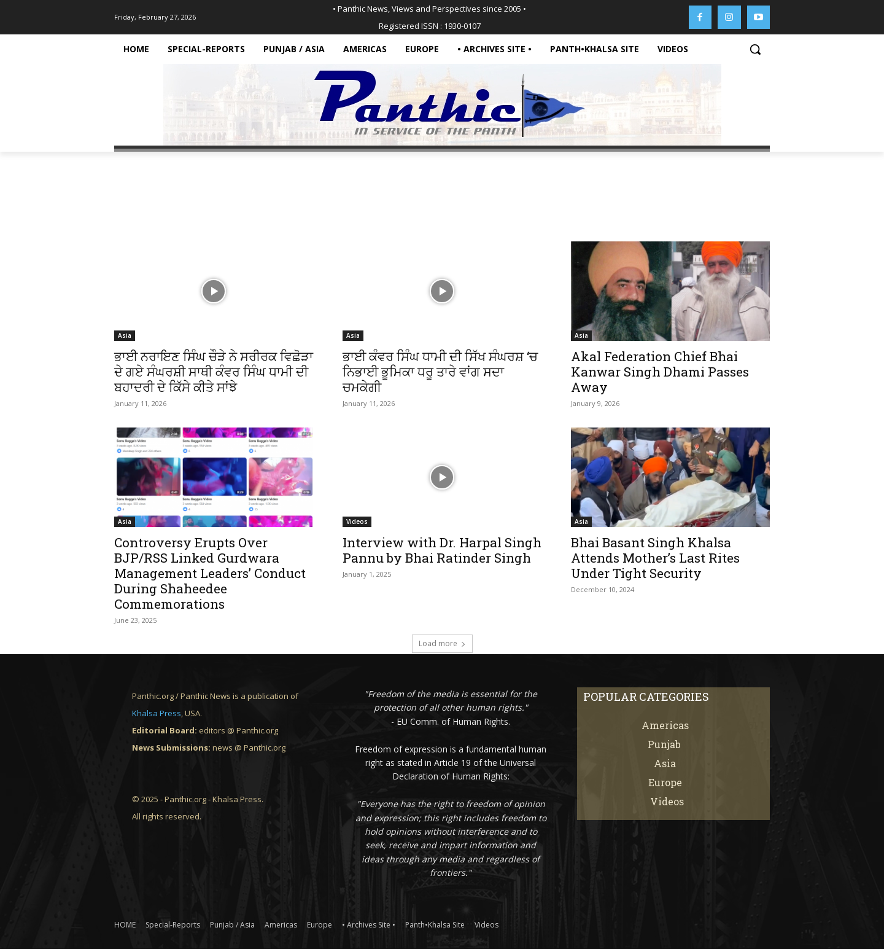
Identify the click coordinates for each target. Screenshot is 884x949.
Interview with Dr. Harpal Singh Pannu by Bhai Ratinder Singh (442, 550)
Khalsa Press (156, 713)
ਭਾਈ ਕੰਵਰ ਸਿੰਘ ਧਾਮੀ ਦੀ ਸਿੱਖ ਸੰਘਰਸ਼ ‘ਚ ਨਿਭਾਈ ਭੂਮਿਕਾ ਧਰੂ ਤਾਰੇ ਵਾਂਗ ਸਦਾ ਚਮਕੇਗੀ (440, 372)
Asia (124, 335)
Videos (357, 521)
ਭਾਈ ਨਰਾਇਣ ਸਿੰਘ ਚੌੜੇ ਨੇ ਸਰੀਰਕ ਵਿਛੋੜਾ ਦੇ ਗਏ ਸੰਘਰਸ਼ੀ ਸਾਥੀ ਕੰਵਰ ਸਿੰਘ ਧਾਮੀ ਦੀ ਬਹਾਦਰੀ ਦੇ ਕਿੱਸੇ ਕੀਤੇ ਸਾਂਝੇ (213, 372)
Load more (442, 643)
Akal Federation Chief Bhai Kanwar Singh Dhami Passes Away (660, 372)
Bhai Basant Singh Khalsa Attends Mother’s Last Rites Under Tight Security (655, 558)
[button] (755, 49)
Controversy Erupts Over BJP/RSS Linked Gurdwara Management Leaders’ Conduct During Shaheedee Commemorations (210, 573)
